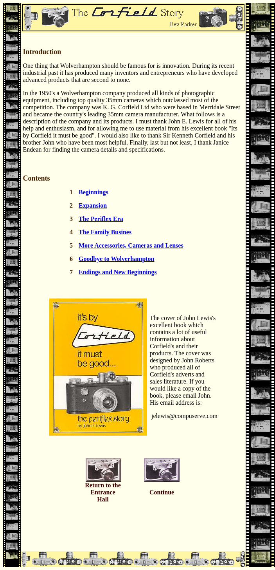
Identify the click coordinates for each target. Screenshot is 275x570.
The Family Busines (105, 232)
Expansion (93, 205)
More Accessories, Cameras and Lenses (131, 245)
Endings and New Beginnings (118, 272)
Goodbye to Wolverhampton (117, 258)
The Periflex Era (101, 218)
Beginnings (93, 192)
